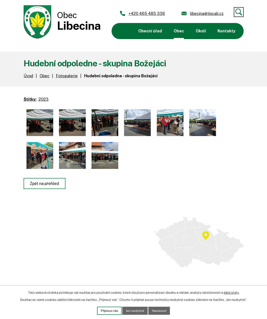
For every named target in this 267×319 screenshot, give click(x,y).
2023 (44, 99)
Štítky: (30, 99)
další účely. (231, 292)
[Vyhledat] (239, 12)
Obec (179, 31)
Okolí (201, 31)
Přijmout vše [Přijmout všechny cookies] (109, 310)
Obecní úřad (150, 31)
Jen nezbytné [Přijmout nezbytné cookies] (135, 310)
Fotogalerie (67, 75)
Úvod (123, 31)
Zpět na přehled (44, 183)
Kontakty (226, 31)
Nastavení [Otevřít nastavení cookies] (159, 310)
